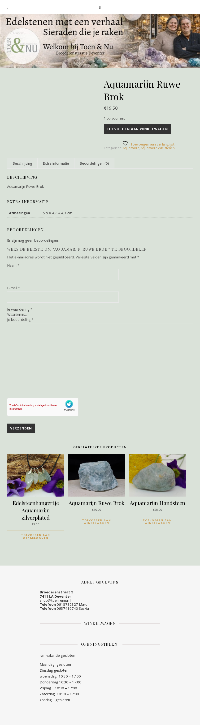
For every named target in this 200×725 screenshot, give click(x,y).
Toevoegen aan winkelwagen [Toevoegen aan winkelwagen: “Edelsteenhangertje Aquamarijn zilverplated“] (35, 536)
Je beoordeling (20, 319)
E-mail (13, 287)
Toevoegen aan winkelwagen (137, 129)
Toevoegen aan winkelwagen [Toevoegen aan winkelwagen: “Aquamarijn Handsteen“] (157, 522)
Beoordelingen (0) (94, 163)
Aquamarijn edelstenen (158, 148)
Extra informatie (56, 163)
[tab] (22, 163)
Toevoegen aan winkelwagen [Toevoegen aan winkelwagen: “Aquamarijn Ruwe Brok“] (96, 522)
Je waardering (19, 309)
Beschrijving (22, 163)
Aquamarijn (131, 148)
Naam (13, 265)
